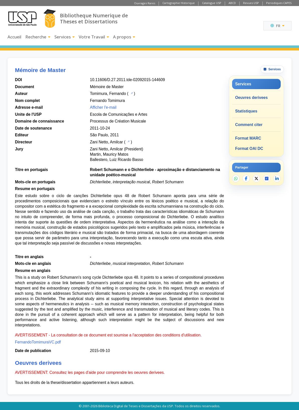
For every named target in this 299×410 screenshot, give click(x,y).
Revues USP (251, 3)
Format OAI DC (249, 148)
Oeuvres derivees (251, 97)
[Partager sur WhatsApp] (236, 178)
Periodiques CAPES (278, 3)
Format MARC (248, 138)
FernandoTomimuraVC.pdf (38, 342)
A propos (124, 37)
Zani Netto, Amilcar (106, 142)
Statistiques (246, 111)
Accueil (14, 37)
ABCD (232, 3)
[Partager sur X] (256, 178)
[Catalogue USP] (131, 93)
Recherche (37, 37)
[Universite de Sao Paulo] (22, 18)
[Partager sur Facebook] (246, 178)
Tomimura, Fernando (108, 93)
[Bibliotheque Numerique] (49, 18)
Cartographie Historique (178, 3)
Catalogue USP (211, 3)
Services (64, 37)
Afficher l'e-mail (103, 107)
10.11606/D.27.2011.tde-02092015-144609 (127, 80)
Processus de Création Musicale (118, 121)
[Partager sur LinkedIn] (277, 178)
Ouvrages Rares (144, 3)
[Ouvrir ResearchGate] (266, 178)
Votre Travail (94, 37)
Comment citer (248, 125)
